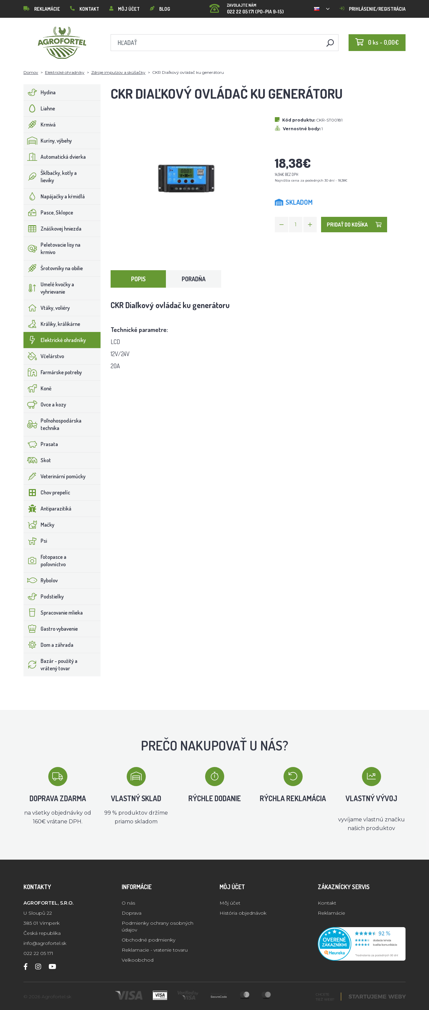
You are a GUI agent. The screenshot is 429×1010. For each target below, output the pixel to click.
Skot (37, 460)
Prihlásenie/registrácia (373, 9)
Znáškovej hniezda (52, 228)
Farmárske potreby (53, 372)
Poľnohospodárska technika (52, 424)
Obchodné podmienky (148, 940)
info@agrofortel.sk (44, 943)
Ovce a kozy (45, 404)
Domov (30, 72)
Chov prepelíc (47, 492)
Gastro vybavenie (51, 628)
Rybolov (41, 580)
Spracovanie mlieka (53, 612)
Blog (160, 9)
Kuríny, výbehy (48, 140)
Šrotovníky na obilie (53, 268)
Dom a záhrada (48, 644)
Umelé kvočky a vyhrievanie (49, 288)
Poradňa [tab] (193, 279)
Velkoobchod (138, 960)
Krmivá (40, 124)
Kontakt (84, 9)
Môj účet (124, 9)
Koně (38, 388)
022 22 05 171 (38, 953)
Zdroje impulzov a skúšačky (118, 72)
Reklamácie (41, 9)
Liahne (39, 108)
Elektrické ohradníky (64, 72)
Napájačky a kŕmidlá (54, 196)
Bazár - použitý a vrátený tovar (50, 665)
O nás (128, 903)
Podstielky (44, 596)
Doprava (131, 913)
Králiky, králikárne (52, 324)
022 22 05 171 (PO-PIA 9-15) (246, 6)
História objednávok (243, 913)
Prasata (41, 444)
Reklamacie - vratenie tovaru (155, 950)
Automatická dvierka (55, 156)
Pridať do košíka (354, 224)
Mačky (39, 524)
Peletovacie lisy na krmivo (52, 248)
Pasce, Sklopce (48, 212)
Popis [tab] (138, 279)
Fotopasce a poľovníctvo (45, 561)
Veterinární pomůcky (54, 476)
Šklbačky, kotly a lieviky (50, 177)
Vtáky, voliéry (47, 307)
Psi (35, 540)
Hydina (40, 92)
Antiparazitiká (47, 508)
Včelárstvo (44, 356)
